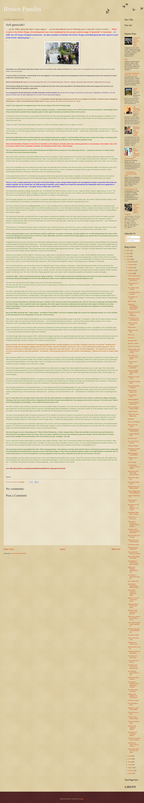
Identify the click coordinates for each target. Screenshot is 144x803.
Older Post (115, 549)
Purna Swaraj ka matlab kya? (133, 548)
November (131, 264)
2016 (128, 253)
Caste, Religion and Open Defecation (134, 491)
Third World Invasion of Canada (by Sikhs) (132, 592)
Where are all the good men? (133, 367)
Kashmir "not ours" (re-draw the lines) (133, 599)
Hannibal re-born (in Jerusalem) (134, 652)
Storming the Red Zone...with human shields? (133, 473)
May (129, 762)
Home (62, 549)
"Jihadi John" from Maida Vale (133, 415)
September (131, 270)
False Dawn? (132, 327)
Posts (128, 237)
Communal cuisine (133, 544)
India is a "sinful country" (132, 323)
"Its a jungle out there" (132, 297)
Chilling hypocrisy (133, 399)
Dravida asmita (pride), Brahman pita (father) (134, 531)
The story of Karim (133, 635)
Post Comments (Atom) (19, 553)
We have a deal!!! (133, 343)
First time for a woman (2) (132, 517)
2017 (128, 250)
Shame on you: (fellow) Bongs (133, 717)
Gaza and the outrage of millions (132, 727)
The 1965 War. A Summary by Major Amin (131, 173)
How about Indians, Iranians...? (133, 678)
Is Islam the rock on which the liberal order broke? (136, 42)
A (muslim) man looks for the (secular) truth (133, 666)
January (130, 773)
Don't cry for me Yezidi (132, 425)
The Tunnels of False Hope (132, 656)
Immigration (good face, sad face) (133, 513)
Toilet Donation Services (132, 501)
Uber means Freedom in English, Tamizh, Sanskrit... (133, 524)
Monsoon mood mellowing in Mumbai (132, 612)
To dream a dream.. (134, 700)
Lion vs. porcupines (134, 422)
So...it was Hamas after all (133, 442)
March (130, 767)
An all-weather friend (132, 395)
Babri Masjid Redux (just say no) (134, 279)
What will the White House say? (133, 557)
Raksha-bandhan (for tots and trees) (133, 605)
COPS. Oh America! (134, 346)
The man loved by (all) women (133, 403)
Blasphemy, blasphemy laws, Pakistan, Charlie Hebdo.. (136, 131)
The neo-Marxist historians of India (134, 552)
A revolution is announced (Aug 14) (133, 576)
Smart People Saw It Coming (134, 536)
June (130, 759)
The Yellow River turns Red (133, 690)
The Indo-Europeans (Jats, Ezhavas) (134, 739)
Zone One (131, 337)
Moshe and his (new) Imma (132, 391)
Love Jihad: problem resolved (134, 293)
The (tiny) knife (132, 438)
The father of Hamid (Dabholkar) (134, 449)
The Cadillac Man (133, 581)
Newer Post (8, 549)
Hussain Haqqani (133, 446)
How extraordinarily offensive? (133, 386)
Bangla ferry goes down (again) (133, 708)
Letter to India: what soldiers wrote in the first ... (134, 351)
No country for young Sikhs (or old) (133, 672)
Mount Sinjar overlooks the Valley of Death (133, 585)
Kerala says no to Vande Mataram (133, 540)
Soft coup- (131, 334)
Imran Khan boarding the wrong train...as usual (132, 74)
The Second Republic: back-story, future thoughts (133, 684)
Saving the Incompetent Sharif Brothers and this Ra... (133, 307)
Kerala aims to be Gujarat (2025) (133, 430)
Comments (130, 240)
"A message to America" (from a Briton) (134, 466)
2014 (128, 259)
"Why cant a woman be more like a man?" (134, 618)
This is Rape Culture (134, 276)
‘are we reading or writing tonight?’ (133, 407)
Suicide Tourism (132, 411)
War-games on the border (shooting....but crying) (133, 507)
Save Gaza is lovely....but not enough (133, 744)
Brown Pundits (22, 9)
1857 (126, 59)
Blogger (81, 799)
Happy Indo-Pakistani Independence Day (133, 569)
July (129, 756)
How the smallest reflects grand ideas (133, 372)
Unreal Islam (135, 89)
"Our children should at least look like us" (134, 624)
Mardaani (131, 419)
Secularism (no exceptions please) (132, 733)
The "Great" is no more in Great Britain (133, 357)
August (130, 273)
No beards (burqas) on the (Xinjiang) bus (134, 630)
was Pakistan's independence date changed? (133, 562)
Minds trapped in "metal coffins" (133, 454)
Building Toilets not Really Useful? (133, 487)
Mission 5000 (132, 301)
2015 (128, 256)
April (129, 764)
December (131, 261)
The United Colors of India (133, 288)
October (130, 267)
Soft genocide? (132, 340)
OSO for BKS (132, 462)
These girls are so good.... (133, 713)
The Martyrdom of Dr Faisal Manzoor (136, 109)
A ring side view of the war (133, 661)
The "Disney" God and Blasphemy (133, 319)
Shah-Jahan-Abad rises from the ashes (133, 750)
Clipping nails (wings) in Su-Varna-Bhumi (133, 695)
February (131, 770)
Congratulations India (131, 189)
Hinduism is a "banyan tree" (133, 643)
